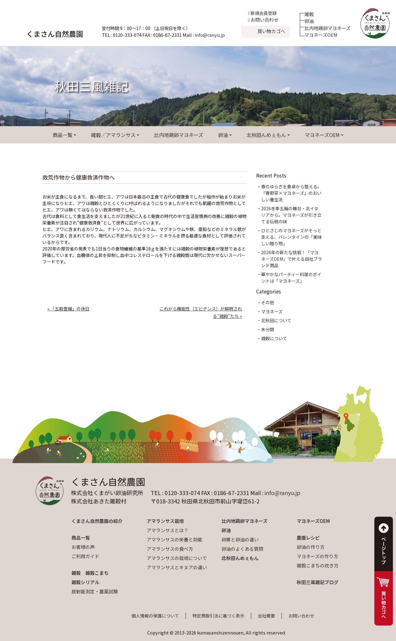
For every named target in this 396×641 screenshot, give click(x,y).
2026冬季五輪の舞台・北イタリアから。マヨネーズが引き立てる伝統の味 (291, 214)
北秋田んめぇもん (266, 135)
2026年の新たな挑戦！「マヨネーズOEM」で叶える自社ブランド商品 (291, 258)
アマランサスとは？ (167, 530)
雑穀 (309, 14)
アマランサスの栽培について (177, 558)
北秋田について (276, 320)
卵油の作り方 (311, 547)
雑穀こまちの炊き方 (317, 565)
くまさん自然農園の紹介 (97, 521)
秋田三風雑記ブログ (317, 582)
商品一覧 (62, 135)
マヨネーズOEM (321, 35)
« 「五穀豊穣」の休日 (68, 309)
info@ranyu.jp (210, 35)
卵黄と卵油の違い (240, 539)
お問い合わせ (263, 19)
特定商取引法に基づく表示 (218, 616)
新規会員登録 (262, 13)
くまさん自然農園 (54, 33)
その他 (267, 302)
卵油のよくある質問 (242, 548)
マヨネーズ (271, 311)
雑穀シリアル (85, 582)
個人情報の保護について (155, 616)
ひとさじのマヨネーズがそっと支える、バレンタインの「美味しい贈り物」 (291, 236)
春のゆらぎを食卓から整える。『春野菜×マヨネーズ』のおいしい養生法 (291, 193)
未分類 (267, 329)
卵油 (309, 21)
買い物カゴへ (271, 31)
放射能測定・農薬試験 (94, 591)
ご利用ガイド (85, 556)
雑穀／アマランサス (113, 135)
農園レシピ (308, 537)
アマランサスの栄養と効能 (174, 539)
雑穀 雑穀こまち (90, 573)
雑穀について (274, 338)
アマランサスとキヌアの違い (177, 567)
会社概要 (266, 616)
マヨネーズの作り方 (317, 556)
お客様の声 (83, 547)
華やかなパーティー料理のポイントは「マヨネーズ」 (291, 277)
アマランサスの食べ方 (170, 548)
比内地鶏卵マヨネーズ (327, 28)
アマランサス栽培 (165, 521)
